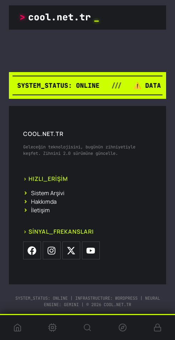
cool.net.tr (59, 17)
